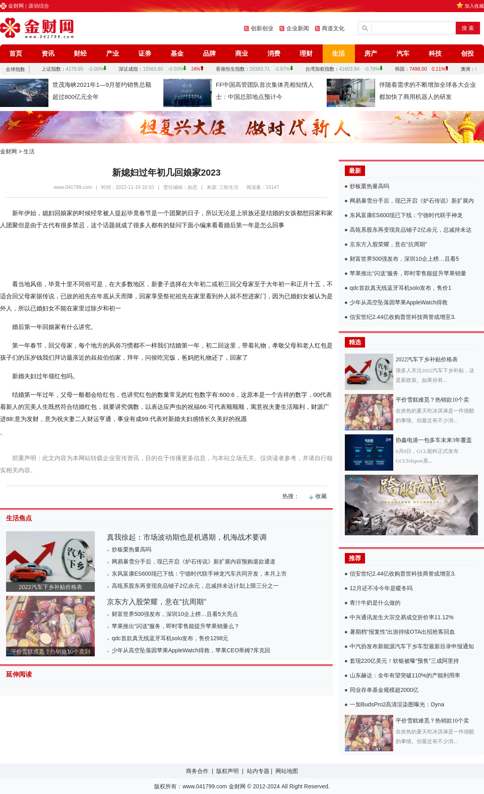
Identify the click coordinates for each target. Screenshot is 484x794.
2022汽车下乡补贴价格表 (50, 587)
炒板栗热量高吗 (131, 549)
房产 (370, 53)
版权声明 (227, 771)
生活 (338, 53)
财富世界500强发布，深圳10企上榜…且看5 (404, 259)
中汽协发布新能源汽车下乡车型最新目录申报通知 (412, 646)
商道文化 (333, 28)
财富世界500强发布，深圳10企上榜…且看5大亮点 (175, 614)
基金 (177, 53)
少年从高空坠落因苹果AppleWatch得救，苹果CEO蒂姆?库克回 (191, 650)
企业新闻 (297, 28)
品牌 (209, 53)
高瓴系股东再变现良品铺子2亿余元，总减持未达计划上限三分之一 (195, 585)
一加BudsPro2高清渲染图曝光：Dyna (397, 704)
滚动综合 (38, 6)
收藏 (321, 496)
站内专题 (258, 771)
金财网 (16, 6)
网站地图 (286, 771)
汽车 (402, 53)
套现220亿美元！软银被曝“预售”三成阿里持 (404, 661)
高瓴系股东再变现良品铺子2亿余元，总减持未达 (410, 229)
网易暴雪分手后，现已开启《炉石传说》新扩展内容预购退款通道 (193, 561)
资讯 (48, 53)
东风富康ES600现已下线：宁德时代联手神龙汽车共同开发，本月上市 (199, 573)
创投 (467, 53)
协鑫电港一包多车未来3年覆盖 (434, 440)
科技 (435, 53)
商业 (241, 53)
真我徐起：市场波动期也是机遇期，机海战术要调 (187, 537)
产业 (112, 53)
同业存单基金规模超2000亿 (384, 690)
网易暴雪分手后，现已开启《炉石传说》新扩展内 (412, 200)
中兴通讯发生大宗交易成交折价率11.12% (401, 617)
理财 (306, 53)
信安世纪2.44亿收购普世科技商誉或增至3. (403, 317)
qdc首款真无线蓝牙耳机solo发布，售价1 (400, 288)
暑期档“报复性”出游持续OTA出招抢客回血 (402, 631)
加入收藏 (474, 6)
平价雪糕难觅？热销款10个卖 (432, 400)
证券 (144, 53)
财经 (80, 53)
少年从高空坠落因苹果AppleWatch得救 (399, 302)
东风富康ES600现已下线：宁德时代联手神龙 (406, 215)
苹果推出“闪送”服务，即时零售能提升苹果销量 (408, 273)
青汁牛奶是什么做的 (375, 602)
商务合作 (197, 771)
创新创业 (262, 28)
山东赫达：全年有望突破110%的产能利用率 (405, 675)
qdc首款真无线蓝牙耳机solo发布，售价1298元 (170, 638)
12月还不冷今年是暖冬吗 (381, 588)
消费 (273, 53)
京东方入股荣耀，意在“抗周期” (156, 602)
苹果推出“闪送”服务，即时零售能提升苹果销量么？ (176, 626)
